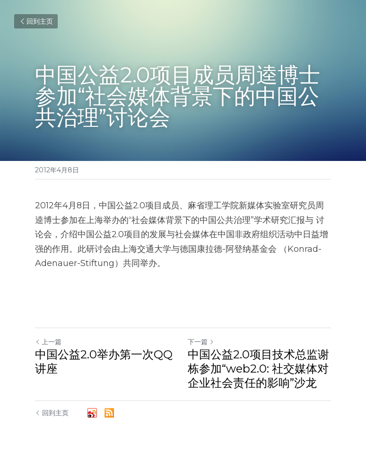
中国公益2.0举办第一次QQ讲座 (104, 361)
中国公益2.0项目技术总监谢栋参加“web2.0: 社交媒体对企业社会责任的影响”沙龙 (258, 368)
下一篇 (201, 342)
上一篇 (48, 342)
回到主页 (36, 21)
